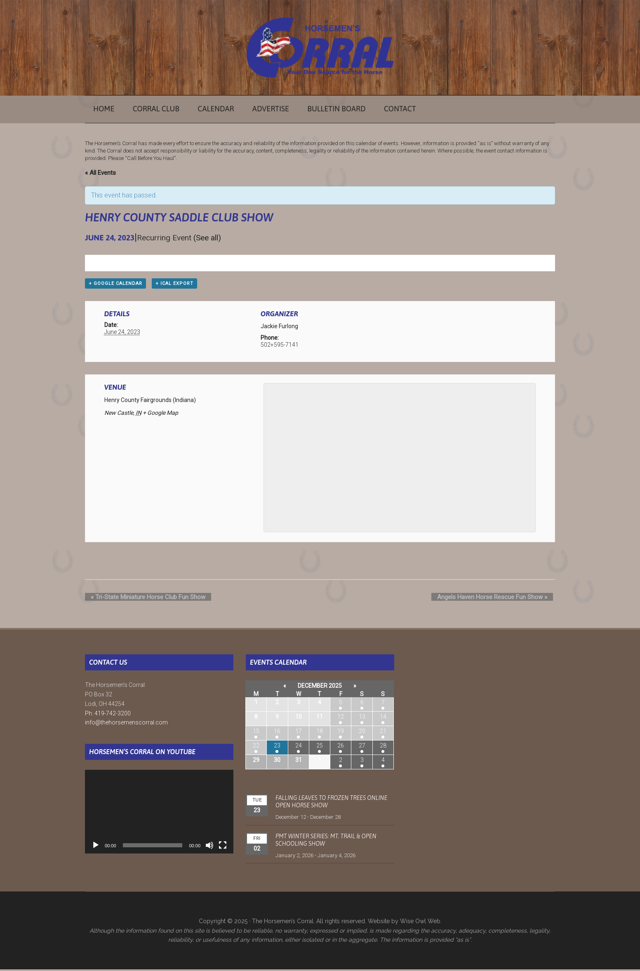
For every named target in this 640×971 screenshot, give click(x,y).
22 (256, 747)
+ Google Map (160, 414)
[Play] (96, 847)
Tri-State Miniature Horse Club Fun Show (142, 598)
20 (362, 733)
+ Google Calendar (115, 285)
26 (340, 747)
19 (340, 733)
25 (319, 747)
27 (362, 747)
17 (298, 733)
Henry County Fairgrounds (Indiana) (150, 401)
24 (298, 747)
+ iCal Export (174, 285)
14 (383, 718)
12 (340, 718)
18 (319, 733)
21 (383, 733)
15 (256, 733)
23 (277, 747)
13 (362, 718)
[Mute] (209, 847)
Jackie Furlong (279, 328)
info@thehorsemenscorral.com (126, 724)
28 (383, 747)
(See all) (207, 237)
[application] (159, 813)
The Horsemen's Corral (320, 47)
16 (277, 733)
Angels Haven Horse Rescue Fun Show (498, 598)
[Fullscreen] (223, 847)
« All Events (100, 172)
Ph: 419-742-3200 (108, 715)
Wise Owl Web (420, 922)
